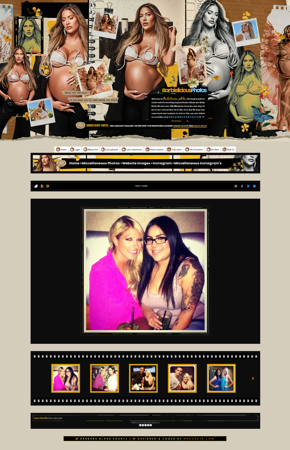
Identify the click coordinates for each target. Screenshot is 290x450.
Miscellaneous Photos (101, 163)
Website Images (136, 163)
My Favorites (194, 149)
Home (61, 149)
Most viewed (154, 149)
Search (228, 149)
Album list (90, 149)
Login (75, 149)
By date (212, 149)
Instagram (162, 163)
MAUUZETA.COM (199, 438)
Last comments (131, 149)
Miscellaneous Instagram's (198, 163)
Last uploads (109, 149)
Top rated (174, 149)
